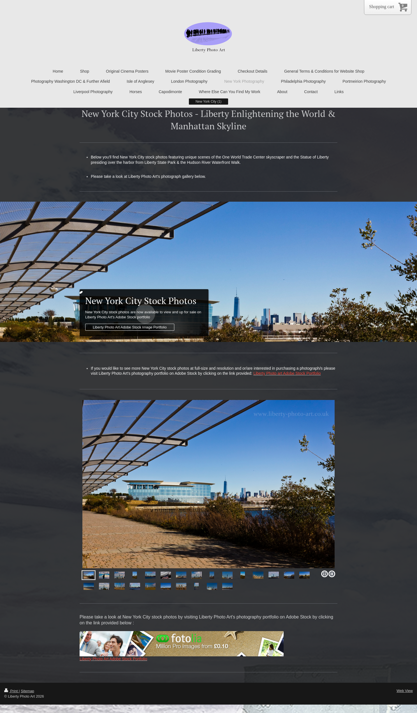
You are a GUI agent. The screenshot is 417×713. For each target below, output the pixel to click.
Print (11, 691)
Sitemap (27, 691)
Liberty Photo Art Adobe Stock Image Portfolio (130, 327)
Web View (405, 691)
